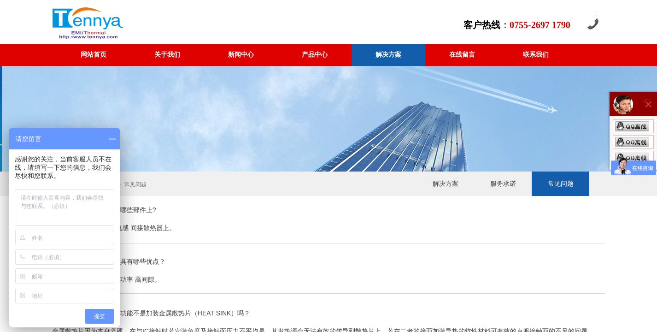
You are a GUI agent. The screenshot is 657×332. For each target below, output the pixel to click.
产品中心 (315, 54)
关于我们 (167, 54)
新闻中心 (241, 54)
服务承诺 (503, 183)
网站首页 (93, 54)
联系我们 (536, 54)
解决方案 (388, 54)
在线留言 (462, 54)
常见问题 (561, 183)
